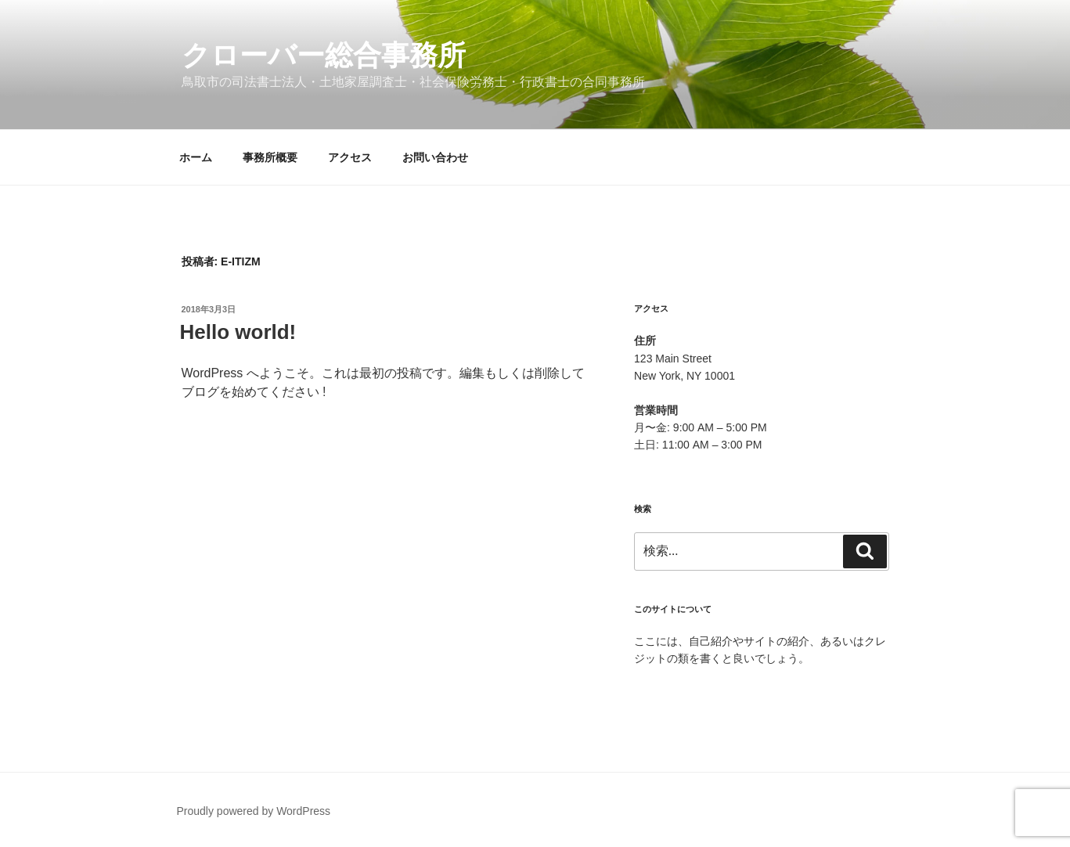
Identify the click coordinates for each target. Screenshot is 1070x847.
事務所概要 (270, 157)
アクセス (350, 157)
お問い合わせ (435, 157)
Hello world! (238, 332)
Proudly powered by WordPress (254, 811)
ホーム (195, 157)
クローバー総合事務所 (324, 55)
